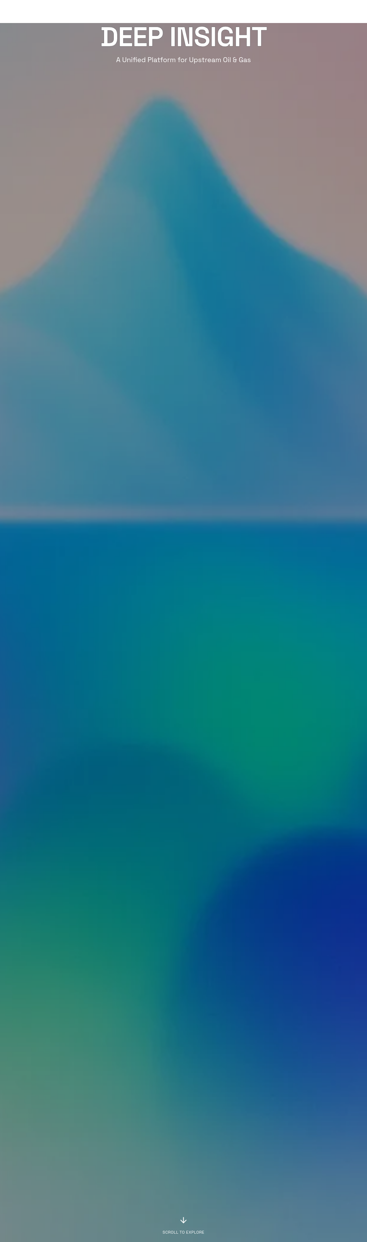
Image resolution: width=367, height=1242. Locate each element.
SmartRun (105, 1220)
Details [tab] (223, 807)
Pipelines (104, 1227)
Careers (195, 1199)
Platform (230, 11)
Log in (306, 11)
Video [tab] (201, 807)
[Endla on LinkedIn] (357, 1194)
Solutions (262, 11)
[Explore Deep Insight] (183, 497)
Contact (195, 1206)
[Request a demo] (92, 1126)
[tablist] (213, 807)
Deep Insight (107, 1199)
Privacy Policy (200, 1213)
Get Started (339, 11)
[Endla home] (28, 11)
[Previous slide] (6, 1028)
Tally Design (107, 1206)
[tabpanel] (269, 862)
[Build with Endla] (275, 1126)
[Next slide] (360, 1028)
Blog (288, 11)
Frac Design (106, 1213)
